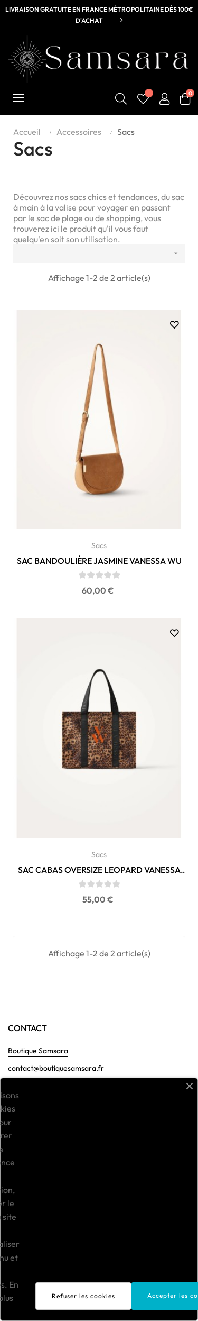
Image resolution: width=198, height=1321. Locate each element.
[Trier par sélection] (99, 253)
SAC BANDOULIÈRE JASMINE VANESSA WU (99, 560)
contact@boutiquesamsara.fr (56, 1068)
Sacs (99, 545)
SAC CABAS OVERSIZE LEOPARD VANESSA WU (99, 870)
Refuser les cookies (83, 1296)
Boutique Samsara (38, 1050)
